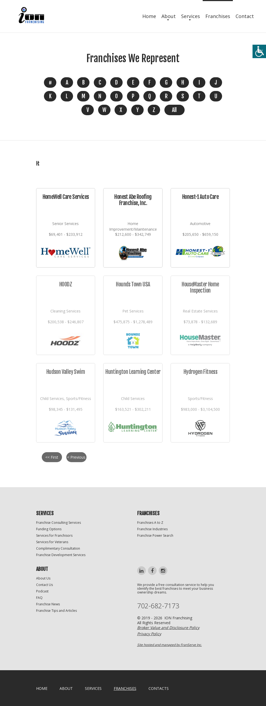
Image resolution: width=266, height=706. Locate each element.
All (174, 110)
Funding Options (48, 529)
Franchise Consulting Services (58, 522)
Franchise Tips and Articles (56, 610)
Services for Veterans (52, 542)
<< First (51, 457)
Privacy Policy (149, 633)
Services (190, 16)
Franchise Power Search (155, 535)
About (168, 16)
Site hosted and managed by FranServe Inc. (169, 644)
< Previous (76, 457)
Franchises (217, 16)
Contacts (158, 688)
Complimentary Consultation (58, 548)
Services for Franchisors (54, 535)
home (41, 688)
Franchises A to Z (150, 522)
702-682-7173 (158, 605)
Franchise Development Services (60, 555)
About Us (43, 578)
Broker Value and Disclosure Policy (168, 627)
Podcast (42, 591)
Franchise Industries (152, 529)
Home (149, 16)
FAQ (39, 597)
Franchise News (48, 604)
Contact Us (44, 584)
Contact (245, 16)
